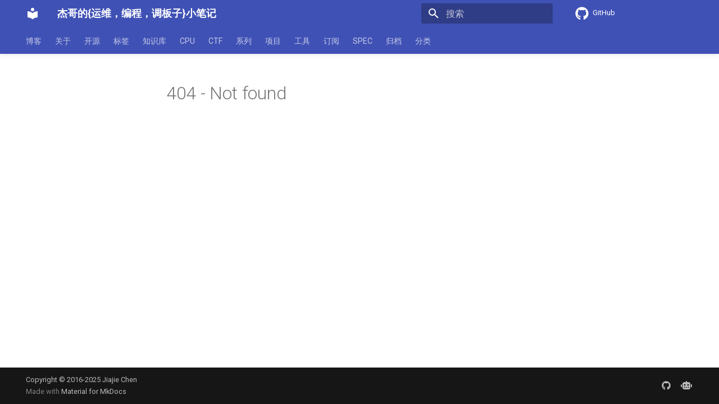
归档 (394, 40)
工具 (302, 40)
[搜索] (487, 13)
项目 (273, 40)
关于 (63, 40)
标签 (121, 40)
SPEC (362, 40)
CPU (187, 40)
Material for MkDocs (93, 391)
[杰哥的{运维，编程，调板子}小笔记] (32, 13)
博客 (34, 40)
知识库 (154, 40)
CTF (215, 40)
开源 (92, 40)
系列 (244, 40)
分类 (423, 40)
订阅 (331, 40)
